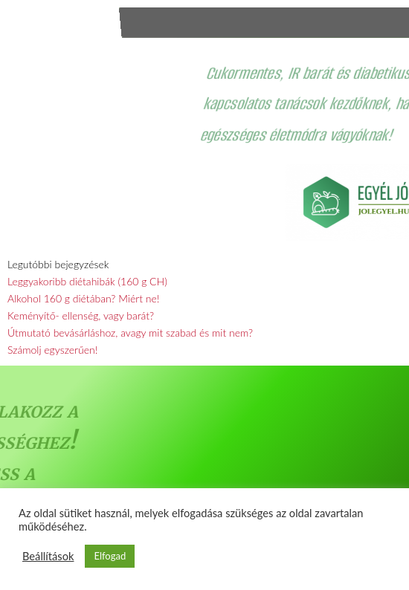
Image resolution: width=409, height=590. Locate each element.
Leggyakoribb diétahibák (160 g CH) (87, 281)
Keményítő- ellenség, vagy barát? (80, 315)
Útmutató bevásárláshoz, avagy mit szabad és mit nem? (130, 332)
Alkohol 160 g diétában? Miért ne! (83, 298)
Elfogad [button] (110, 556)
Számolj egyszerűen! (52, 349)
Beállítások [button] (48, 556)
